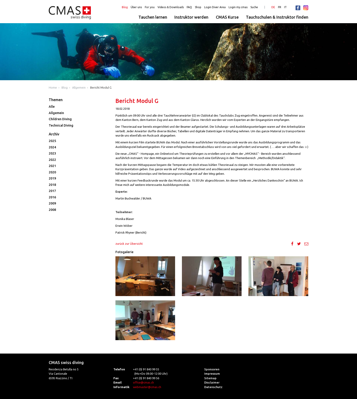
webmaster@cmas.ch (147, 387)
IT (285, 7)
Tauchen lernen (152, 17)
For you (150, 7)
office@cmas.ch (143, 382)
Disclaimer (211, 382)
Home (53, 87)
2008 (52, 210)
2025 (52, 141)
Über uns (136, 7)
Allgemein (79, 87)
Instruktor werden (191, 17)
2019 (52, 178)
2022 (52, 160)
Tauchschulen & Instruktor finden (277, 17)
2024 (52, 147)
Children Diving (60, 119)
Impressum (212, 373)
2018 (52, 185)
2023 (52, 153)
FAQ (189, 7)
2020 (52, 172)
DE (273, 7)
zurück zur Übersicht (129, 243)
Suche (254, 7)
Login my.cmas (238, 7)
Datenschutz (213, 387)
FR (279, 7)
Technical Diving (61, 125)
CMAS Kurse (227, 17)
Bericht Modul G (101, 87)
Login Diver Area (215, 7)
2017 (52, 191)
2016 (52, 197)
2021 (52, 166)
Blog (125, 7)
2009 (52, 203)
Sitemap (210, 378)
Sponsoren (211, 369)
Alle (52, 106)
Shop (198, 7)
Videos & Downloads (171, 7)
